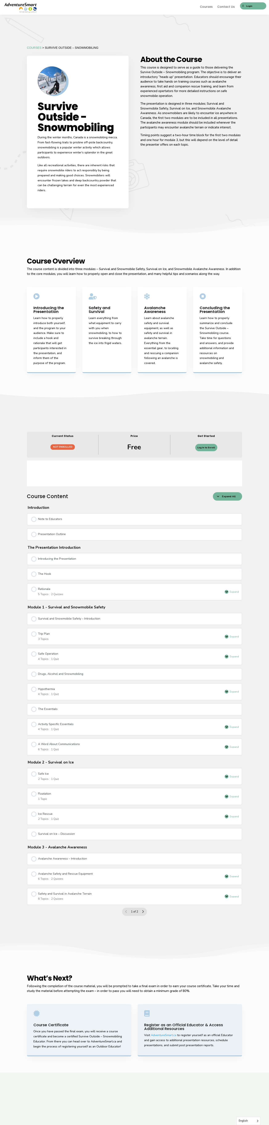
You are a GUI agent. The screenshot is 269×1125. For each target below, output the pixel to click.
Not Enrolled (62, 446)
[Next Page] (142, 911)
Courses (206, 7)
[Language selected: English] (248, 1121)
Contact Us (226, 7)
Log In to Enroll (206, 447)
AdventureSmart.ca (163, 1035)
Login (247, 6)
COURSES (34, 47)
